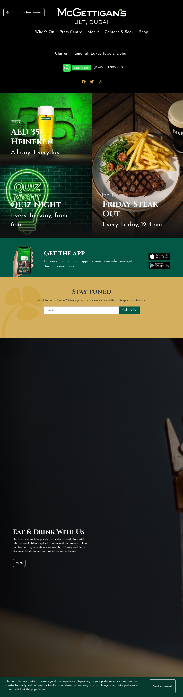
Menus (93, 32)
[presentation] (91, 321)
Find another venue (24, 12)
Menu (19, 563)
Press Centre (71, 32)
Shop (143, 32)
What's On (44, 32)
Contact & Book (119, 32)
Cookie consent (162, 686)
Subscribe (129, 310)
